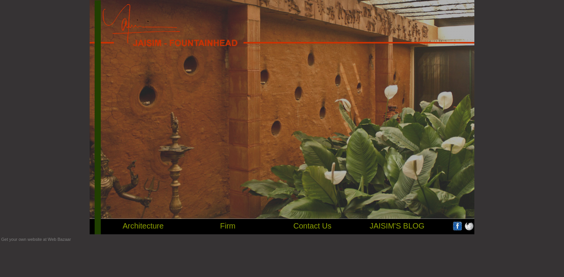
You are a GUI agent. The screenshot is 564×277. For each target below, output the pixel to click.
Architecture (143, 226)
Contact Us (313, 226)
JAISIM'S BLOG (397, 226)
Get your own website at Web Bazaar (36, 239)
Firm (227, 226)
